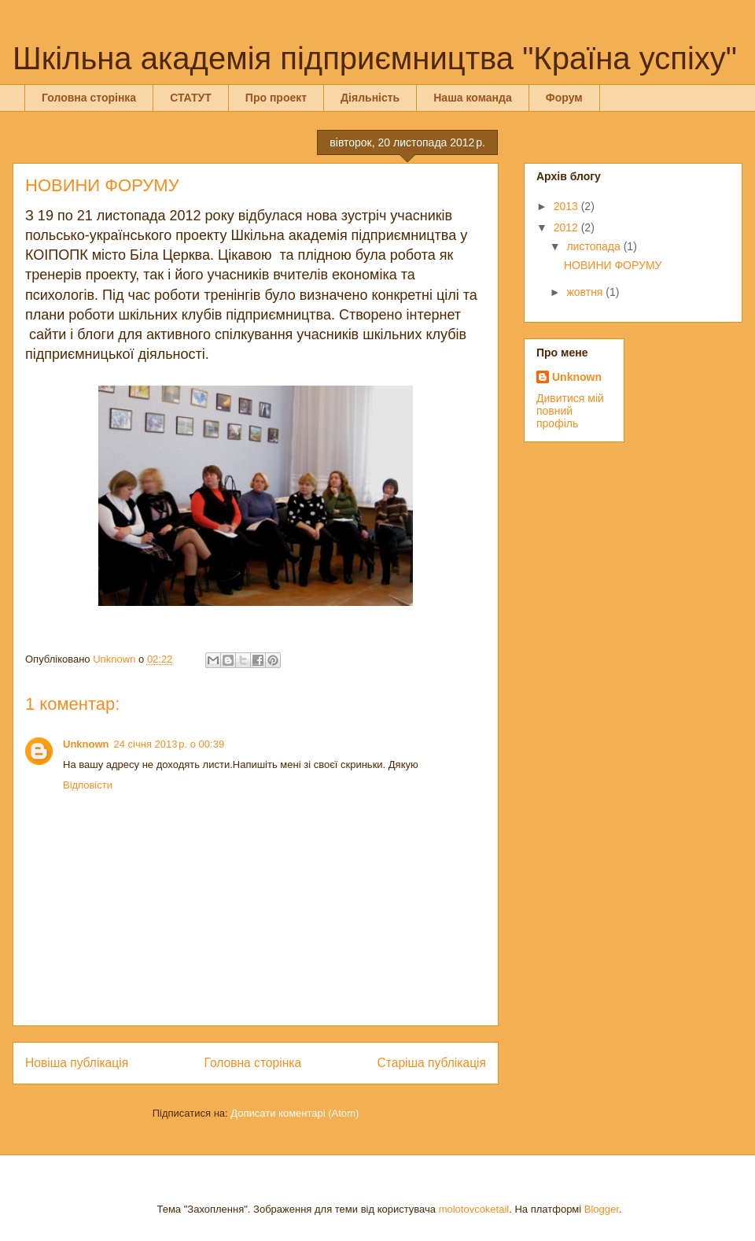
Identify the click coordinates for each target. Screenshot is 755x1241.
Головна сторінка (89, 97)
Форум (564, 97)
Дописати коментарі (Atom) (294, 1113)
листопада (594, 246)
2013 (567, 206)
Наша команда (472, 97)
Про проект (276, 97)
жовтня (586, 292)
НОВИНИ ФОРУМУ (612, 265)
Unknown (86, 744)
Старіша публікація (432, 1062)
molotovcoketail (474, 1209)
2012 (567, 227)
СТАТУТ (191, 97)
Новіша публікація (76, 1062)
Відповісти (87, 785)
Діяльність (370, 97)
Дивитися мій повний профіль (570, 411)
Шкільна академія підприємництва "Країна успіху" (375, 58)
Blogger (601, 1209)
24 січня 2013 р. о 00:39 (169, 744)
